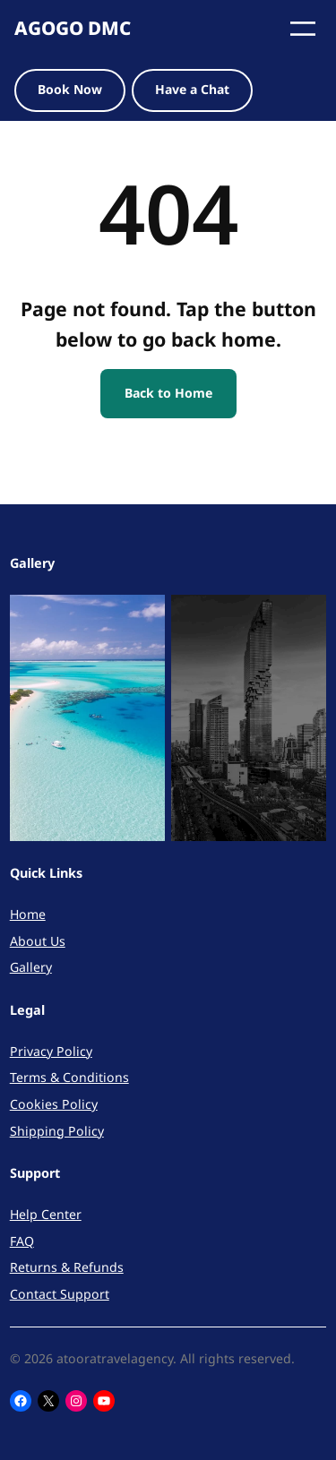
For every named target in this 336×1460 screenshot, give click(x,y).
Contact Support (59, 1293)
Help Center (46, 1214)
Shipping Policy (57, 1130)
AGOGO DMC (72, 27)
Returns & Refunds (67, 1266)
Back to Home (168, 392)
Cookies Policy (54, 1103)
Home (28, 914)
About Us (37, 940)
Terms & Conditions (69, 1077)
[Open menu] (303, 28)
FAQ (22, 1241)
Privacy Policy (51, 1051)
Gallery (31, 966)
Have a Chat (192, 89)
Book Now (70, 89)
